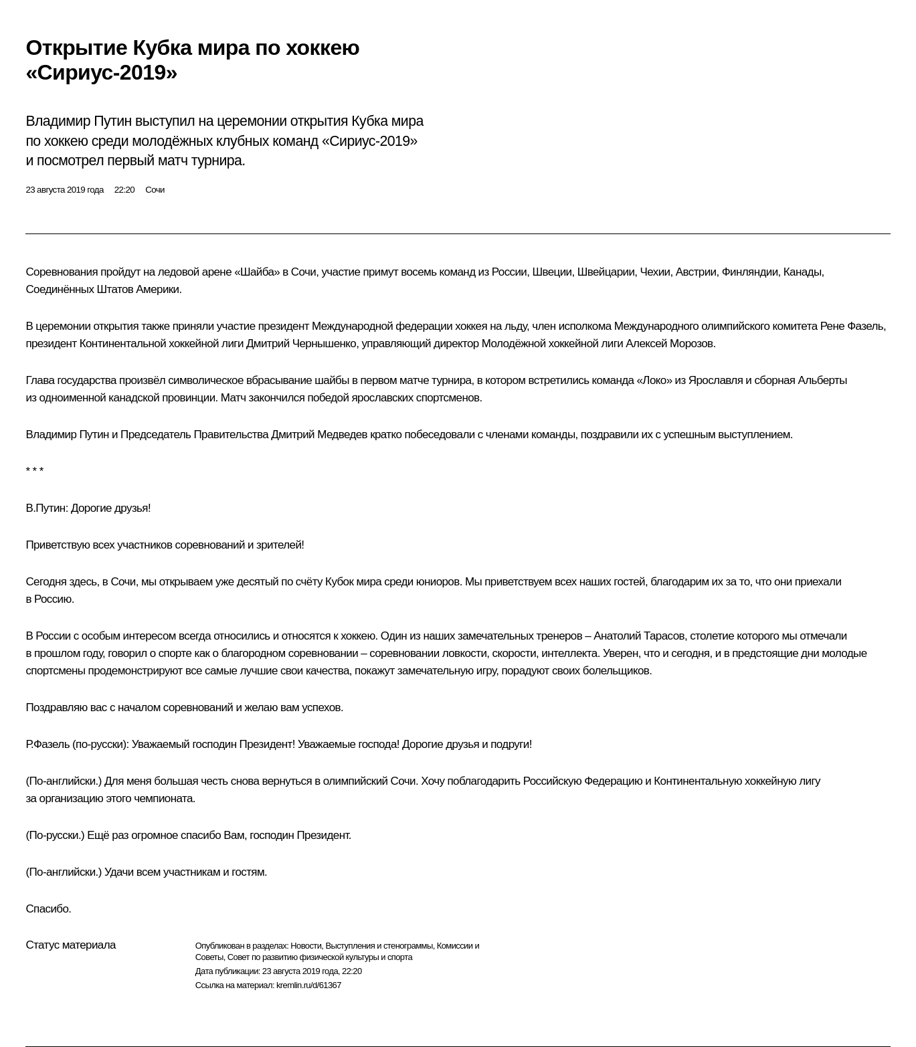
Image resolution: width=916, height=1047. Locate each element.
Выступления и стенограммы (378, 946)
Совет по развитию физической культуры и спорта (319, 957)
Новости (305, 946)
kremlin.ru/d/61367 (308, 985)
